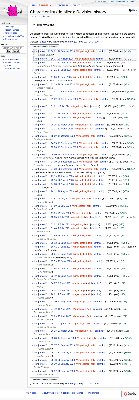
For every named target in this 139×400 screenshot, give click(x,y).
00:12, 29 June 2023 (61, 243)
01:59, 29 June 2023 (61, 235)
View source (63, 5)
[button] (83, 25)
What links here (12, 59)
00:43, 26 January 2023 (63, 360)
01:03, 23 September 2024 (64, 91)
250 (91, 41)
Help (132, 10)
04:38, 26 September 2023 (64, 169)
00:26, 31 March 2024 (62, 124)
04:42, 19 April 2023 (61, 309)
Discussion (46, 5)
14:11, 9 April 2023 (60, 323)
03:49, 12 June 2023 (61, 276)
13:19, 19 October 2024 (63, 84)
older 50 (69, 41)
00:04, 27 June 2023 (61, 254)
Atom (9, 66)
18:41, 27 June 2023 (61, 246)
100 (85, 41)
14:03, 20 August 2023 (62, 184)
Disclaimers (93, 393)
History (76, 5)
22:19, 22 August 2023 (62, 176)
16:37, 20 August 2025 (62, 58)
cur (36, 58)
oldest (43, 41)
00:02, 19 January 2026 (63, 51)
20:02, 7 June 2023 (60, 294)
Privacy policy (31, 393)
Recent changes (12, 30)
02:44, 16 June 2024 (61, 117)
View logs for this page (41, 16)
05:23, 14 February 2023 (63, 338)
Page (34, 5)
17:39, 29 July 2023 (61, 213)
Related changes (12, 62)
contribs (101, 51)
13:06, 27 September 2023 (64, 147)
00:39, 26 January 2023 (63, 364)
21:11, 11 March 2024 (62, 128)
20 (76, 41)
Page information (12, 69)
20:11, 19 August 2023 (62, 191)
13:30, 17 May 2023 (61, 301)
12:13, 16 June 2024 (61, 113)
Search (4, 44)
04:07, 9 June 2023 (60, 283)
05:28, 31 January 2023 (63, 352)
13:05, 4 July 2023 (60, 217)
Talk (112, 1)
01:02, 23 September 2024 (64, 99)
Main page (9, 27)
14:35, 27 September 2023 (64, 143)
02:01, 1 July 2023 (60, 224)
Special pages (11, 39)
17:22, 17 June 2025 (61, 62)
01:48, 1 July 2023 (60, 228)
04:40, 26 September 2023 (64, 154)
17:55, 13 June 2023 (61, 268)
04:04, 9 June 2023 (60, 290)
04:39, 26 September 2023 (64, 161)
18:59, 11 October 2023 (63, 136)
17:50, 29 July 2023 (61, 206)
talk (93, 51)
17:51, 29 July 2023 (61, 198)
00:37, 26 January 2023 (63, 371)
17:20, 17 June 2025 (61, 77)
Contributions (122, 1)
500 (97, 41)
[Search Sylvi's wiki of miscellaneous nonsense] (13, 47)
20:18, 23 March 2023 (62, 331)
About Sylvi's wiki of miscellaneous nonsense (62, 393)
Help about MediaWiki (14, 36)
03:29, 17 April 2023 (61, 316)
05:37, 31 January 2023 (63, 345)
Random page (11, 33)
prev (41, 51)
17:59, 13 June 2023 (61, 261)
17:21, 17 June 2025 (61, 70)
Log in (132, 1)
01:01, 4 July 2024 (60, 106)
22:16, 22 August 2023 (62, 180)
